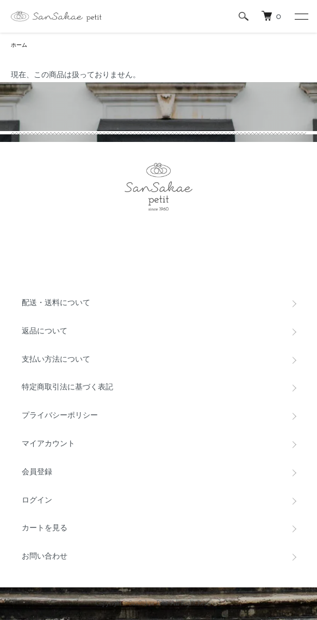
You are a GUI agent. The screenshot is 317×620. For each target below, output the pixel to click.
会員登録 (37, 472)
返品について (44, 331)
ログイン (37, 501)
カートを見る (44, 528)
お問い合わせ (44, 557)
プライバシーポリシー (60, 416)
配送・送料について (56, 303)
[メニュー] (300, 16)
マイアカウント (48, 444)
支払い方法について (56, 360)
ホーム (19, 45)
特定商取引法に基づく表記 (67, 387)
